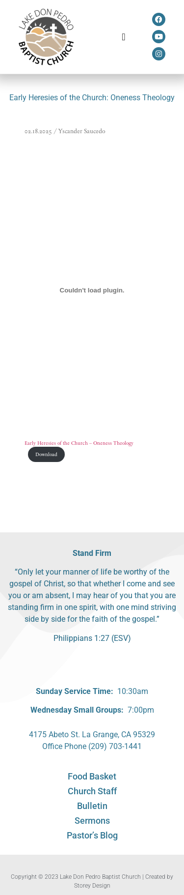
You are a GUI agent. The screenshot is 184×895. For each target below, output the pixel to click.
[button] (123, 36)
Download (46, 454)
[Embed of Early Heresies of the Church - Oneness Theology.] (92, 290)
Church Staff (92, 791)
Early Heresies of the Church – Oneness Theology (79, 443)
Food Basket (92, 776)
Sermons (92, 820)
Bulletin (92, 806)
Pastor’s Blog (92, 835)
